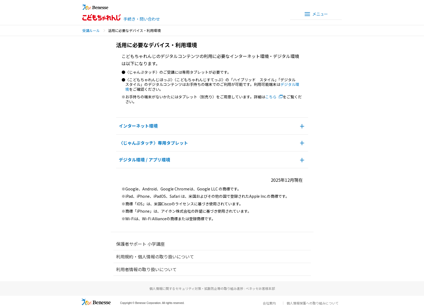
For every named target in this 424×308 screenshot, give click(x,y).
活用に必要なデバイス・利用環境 (134, 30)
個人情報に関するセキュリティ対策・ (212, 288)
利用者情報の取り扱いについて (146, 269)
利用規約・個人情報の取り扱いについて (155, 256)
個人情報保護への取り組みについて (312, 303)
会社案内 (269, 303)
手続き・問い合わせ (141, 19)
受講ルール (91, 30)
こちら (271, 96)
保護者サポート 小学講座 (140, 244)
